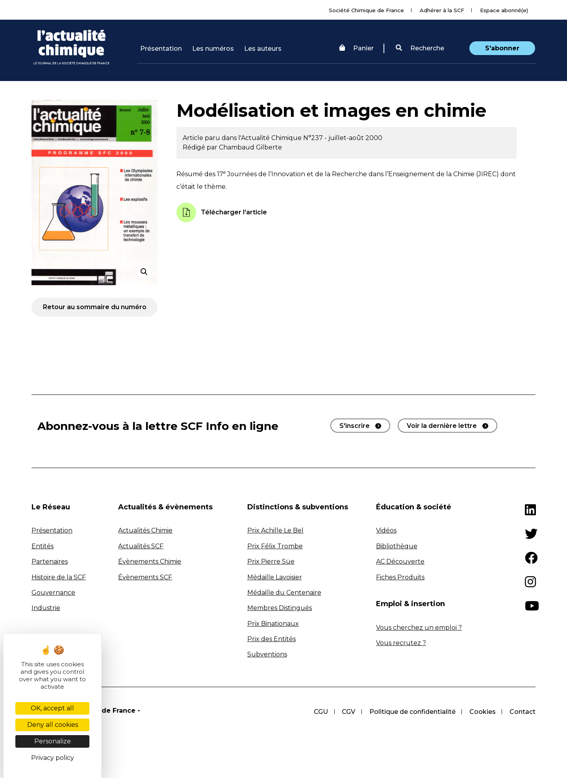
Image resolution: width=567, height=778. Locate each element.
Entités (43, 546)
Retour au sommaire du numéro (94, 307)
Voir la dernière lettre (442, 426)
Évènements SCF (145, 577)
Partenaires (50, 561)
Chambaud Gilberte (250, 147)
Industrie (46, 608)
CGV (347, 711)
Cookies (482, 711)
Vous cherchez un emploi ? (419, 627)
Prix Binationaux (273, 623)
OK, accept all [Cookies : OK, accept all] (52, 708)
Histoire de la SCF (59, 577)
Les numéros (213, 48)
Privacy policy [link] (52, 757)
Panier (356, 48)
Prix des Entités (271, 639)
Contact (523, 711)
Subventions (267, 654)
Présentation (161, 48)
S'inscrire (354, 426)
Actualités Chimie (145, 530)
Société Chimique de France (366, 10)
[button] (420, 48)
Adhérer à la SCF (442, 10)
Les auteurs (263, 48)
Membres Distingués (279, 608)
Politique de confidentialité (412, 711)
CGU (320, 711)
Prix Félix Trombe (275, 546)
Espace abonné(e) (504, 10)
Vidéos (386, 530)
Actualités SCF (140, 546)
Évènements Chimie (149, 561)
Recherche (420, 48)
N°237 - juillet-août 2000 (342, 138)
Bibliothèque (396, 546)
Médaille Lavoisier (274, 577)
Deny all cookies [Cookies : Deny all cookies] (52, 724)
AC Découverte (400, 561)
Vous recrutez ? (401, 643)
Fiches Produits (400, 577)
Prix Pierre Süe (271, 561)
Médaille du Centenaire (284, 592)
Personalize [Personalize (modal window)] (52, 741)
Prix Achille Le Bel (275, 530)
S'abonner (502, 48)
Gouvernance (53, 592)
